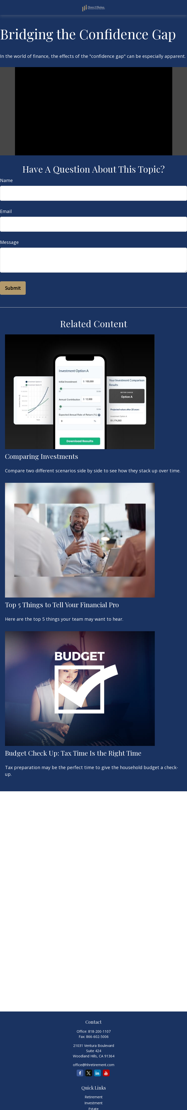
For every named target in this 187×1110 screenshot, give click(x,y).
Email (6, 211)
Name (6, 180)
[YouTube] (106, 1073)
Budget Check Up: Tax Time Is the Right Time (73, 752)
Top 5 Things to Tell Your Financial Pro (62, 604)
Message (9, 242)
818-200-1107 (99, 1031)
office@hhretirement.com (93, 1064)
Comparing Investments (41, 456)
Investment (93, 1103)
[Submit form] (13, 288)
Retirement (94, 1097)
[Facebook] (80, 1073)
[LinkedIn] (97, 1073)
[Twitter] (88, 1073)
